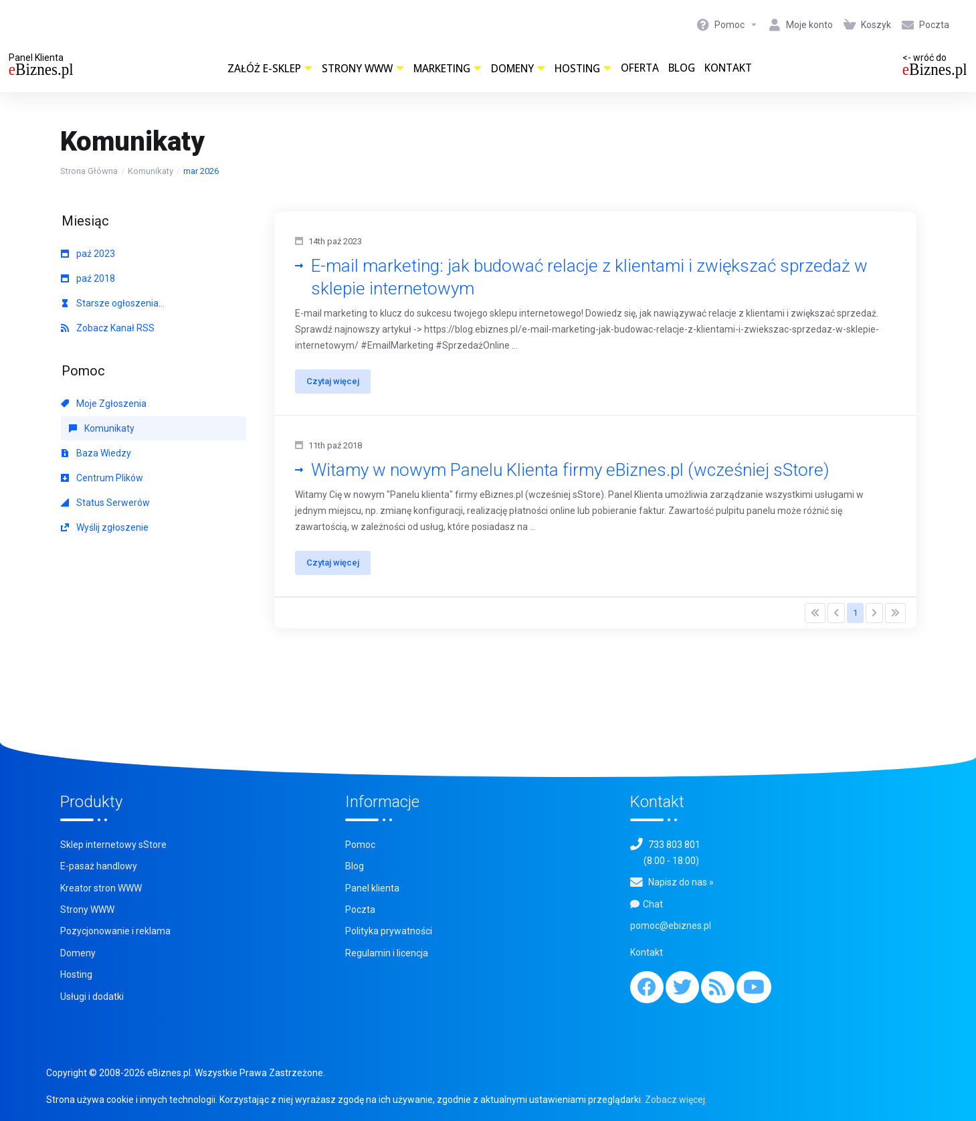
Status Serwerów (105, 502)
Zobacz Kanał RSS (108, 328)
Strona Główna (89, 171)
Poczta (360, 909)
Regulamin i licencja (386, 953)
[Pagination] (815, 613)
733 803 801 (674, 844)
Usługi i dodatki (92, 996)
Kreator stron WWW (101, 888)
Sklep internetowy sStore (113, 844)
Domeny (518, 69)
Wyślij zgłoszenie (105, 527)
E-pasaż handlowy (98, 866)
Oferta (640, 68)
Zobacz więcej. (676, 1099)
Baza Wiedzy (96, 453)
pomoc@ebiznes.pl (670, 925)
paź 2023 (88, 253)
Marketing (447, 69)
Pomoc (360, 844)
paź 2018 (88, 278)
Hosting (583, 69)
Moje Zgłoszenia (104, 403)
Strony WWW (363, 69)
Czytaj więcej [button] (333, 381)
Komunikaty (150, 171)
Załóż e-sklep (269, 69)
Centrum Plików (102, 477)
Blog (681, 68)
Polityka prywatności (388, 931)
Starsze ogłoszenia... (113, 303)
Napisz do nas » (681, 882)
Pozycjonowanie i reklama (115, 931)
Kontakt (728, 68)
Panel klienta (372, 888)
